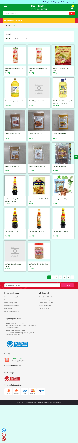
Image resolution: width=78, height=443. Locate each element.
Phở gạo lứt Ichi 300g (59, 166)
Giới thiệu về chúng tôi (45, 297)
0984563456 (15, 327)
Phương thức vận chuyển (11, 305)
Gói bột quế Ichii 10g (35, 133)
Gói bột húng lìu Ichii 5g (12, 166)
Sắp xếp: (8, 38)
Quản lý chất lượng (44, 300)
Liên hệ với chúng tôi (45, 308)
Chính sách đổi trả (9, 308)
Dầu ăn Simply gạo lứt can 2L (14, 101)
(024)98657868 (16, 359)
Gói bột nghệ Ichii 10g (59, 133)
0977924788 (15, 335)
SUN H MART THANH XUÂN (15, 323)
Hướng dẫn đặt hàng (10, 302)
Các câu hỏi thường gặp (11, 297)
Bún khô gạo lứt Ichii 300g (37, 101)
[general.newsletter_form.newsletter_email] (32, 285)
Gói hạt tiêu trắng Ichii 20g (37, 166)
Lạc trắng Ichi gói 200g (60, 199)
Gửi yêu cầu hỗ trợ (9, 300)
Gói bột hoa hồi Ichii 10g (12, 133)
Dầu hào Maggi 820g (11, 231)
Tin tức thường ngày (45, 305)
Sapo (59, 402)
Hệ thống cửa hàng (68, 2)
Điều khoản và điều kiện (46, 302)
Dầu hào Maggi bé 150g (36, 231)
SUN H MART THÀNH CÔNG (15, 330)
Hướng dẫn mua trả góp (11, 311)
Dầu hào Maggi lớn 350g (60, 231)
